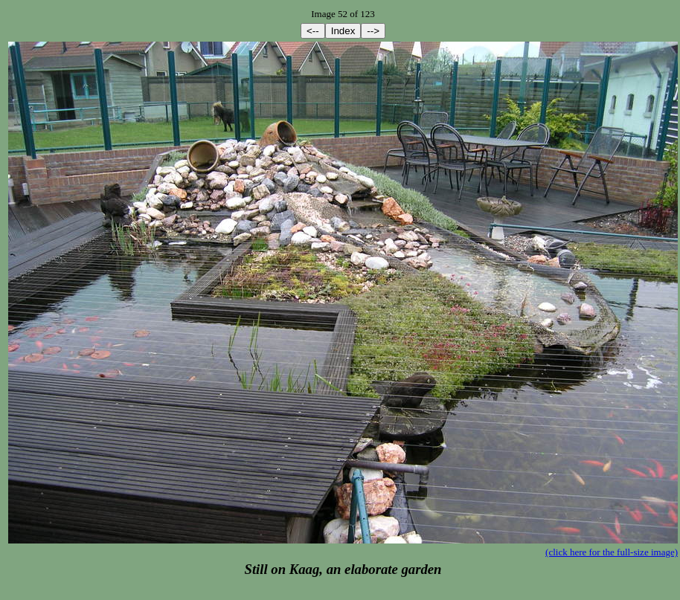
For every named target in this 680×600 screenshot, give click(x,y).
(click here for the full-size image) (611, 552)
